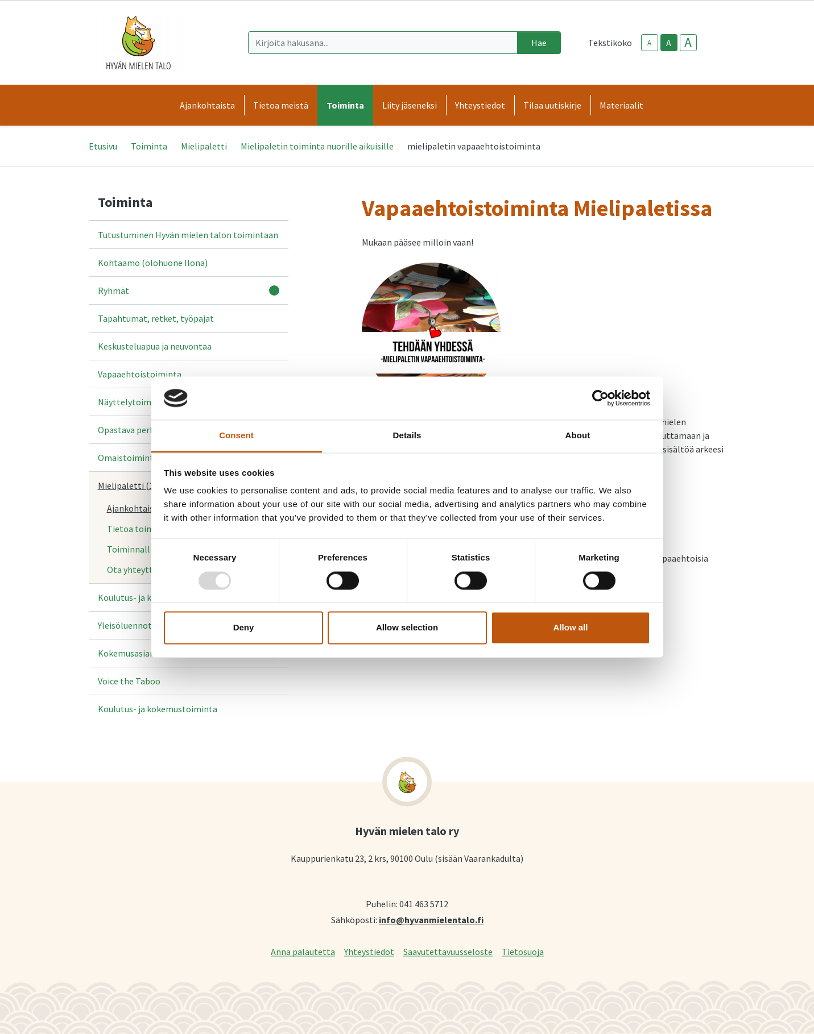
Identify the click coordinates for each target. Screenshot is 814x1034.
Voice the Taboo (129, 681)
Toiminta (149, 146)
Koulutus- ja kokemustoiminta (157, 709)
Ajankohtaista (134, 508)
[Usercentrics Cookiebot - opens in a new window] (600, 397)
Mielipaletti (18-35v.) (138, 485)
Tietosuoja (523, 951)
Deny (243, 628)
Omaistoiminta (128, 457)
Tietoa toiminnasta (145, 528)
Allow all (570, 628)
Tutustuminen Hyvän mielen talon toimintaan (188, 234)
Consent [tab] (236, 436)
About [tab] (577, 436)
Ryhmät (113, 290)
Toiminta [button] (345, 105)
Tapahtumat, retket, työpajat (156, 318)
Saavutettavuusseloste (448, 951)
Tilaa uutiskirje (552, 105)
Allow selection (407, 628)
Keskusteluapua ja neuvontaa (155, 346)
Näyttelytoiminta (132, 402)
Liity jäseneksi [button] (409, 105)
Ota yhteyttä (132, 569)
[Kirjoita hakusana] (383, 42)
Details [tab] (407, 436)
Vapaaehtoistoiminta (139, 374)
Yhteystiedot (369, 951)
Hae (539, 42)
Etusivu (103, 146)
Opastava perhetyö (135, 429)
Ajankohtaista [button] (207, 105)
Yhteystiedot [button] (480, 105)
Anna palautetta (303, 951)
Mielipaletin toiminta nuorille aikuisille (317, 146)
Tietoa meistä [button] (280, 105)
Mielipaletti (204, 146)
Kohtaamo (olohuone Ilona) (153, 262)
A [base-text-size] (668, 42)
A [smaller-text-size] (649, 43)
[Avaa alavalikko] (274, 290)
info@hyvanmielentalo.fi (431, 919)
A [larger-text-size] (688, 42)
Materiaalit (621, 105)
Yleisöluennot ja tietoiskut (149, 625)
